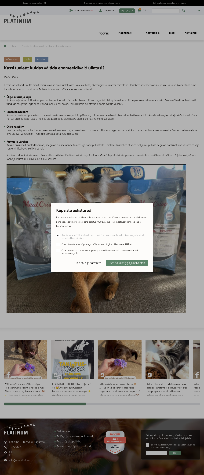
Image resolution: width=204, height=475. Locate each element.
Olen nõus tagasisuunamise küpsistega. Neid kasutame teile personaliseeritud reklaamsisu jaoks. (100, 252)
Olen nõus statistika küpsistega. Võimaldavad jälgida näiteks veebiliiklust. (97, 244)
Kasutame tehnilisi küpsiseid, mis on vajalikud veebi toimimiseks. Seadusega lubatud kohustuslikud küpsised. (103, 236)
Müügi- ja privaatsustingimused (119, 222)
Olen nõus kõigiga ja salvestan (127, 263)
